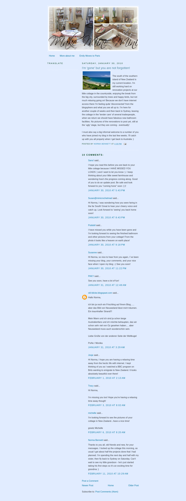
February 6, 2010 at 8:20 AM (106, 432)
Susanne (92, 252)
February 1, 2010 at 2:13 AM (106, 378)
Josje (90, 355)
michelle (92, 413)
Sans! (91, 160)
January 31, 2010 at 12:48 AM (107, 285)
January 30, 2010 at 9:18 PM (106, 245)
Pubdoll (92, 225)
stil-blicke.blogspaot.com (100, 293)
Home (52, 56)
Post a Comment (90, 481)
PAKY (91, 276)
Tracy (91, 386)
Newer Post (87, 485)
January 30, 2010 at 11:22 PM (107, 268)
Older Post (133, 485)
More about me (67, 56)
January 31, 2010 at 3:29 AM (106, 347)
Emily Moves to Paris (89, 56)
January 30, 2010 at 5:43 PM (106, 190)
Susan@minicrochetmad (100, 198)
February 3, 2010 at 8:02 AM (106, 405)
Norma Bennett (95, 440)
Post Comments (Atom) (106, 491)
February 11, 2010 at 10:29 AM (108, 474)
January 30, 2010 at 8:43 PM (106, 217)
